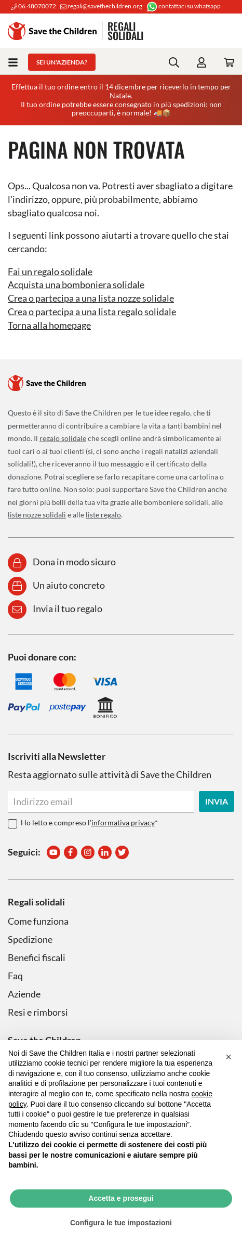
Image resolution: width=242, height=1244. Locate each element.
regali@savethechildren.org (101, 6)
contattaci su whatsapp (183, 6)
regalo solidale (62, 438)
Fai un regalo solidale (50, 271)
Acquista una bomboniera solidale (76, 284)
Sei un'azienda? (61, 62)
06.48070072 (33, 6)
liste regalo (103, 514)
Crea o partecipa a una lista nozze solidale (91, 298)
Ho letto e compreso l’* (89, 822)
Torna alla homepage (49, 325)
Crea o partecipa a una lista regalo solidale (92, 311)
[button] (228, 1056)
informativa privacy (123, 822)
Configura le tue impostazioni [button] (121, 1223)
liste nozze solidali (37, 514)
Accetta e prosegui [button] (120, 1198)
